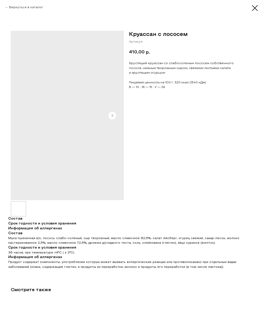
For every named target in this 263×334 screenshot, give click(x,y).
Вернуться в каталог (26, 7)
